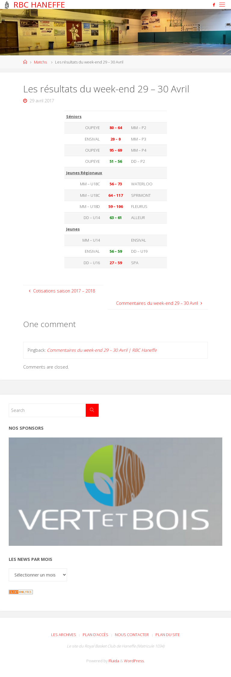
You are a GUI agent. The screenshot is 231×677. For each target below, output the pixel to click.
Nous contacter (132, 634)
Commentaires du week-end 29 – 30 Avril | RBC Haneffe (102, 350)
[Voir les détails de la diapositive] (115, 491)
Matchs (40, 62)
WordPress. (134, 660)
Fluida (113, 660)
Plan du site (168, 634)
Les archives (63, 634)
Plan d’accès (95, 634)
